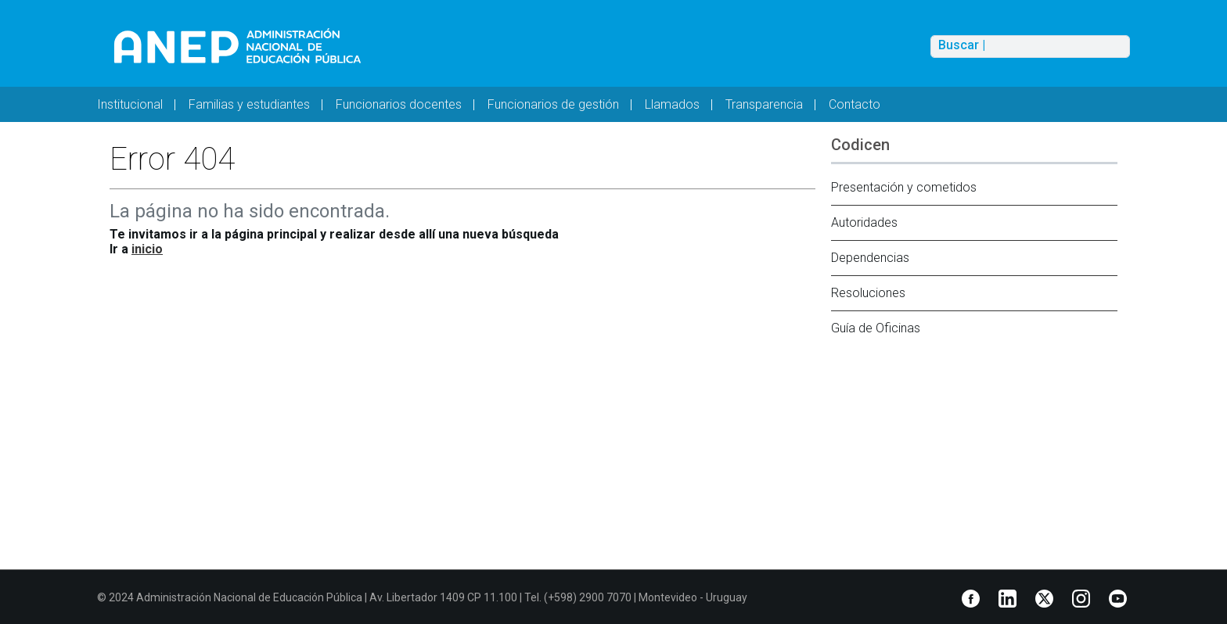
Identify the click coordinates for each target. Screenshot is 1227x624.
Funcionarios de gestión (553, 104)
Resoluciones (868, 292)
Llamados (672, 104)
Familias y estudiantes (249, 104)
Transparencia (764, 104)
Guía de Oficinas (875, 328)
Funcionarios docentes (399, 104)
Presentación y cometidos (904, 187)
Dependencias (870, 257)
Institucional (130, 104)
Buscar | (961, 45)
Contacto (854, 104)
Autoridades (864, 222)
